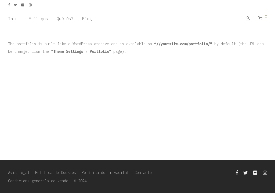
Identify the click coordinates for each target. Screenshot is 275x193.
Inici (14, 18)
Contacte (143, 172)
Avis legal (19, 172)
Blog (87, 18)
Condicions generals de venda (38, 181)
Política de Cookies (55, 172)
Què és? (65, 18)
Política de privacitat (105, 172)
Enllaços (38, 18)
